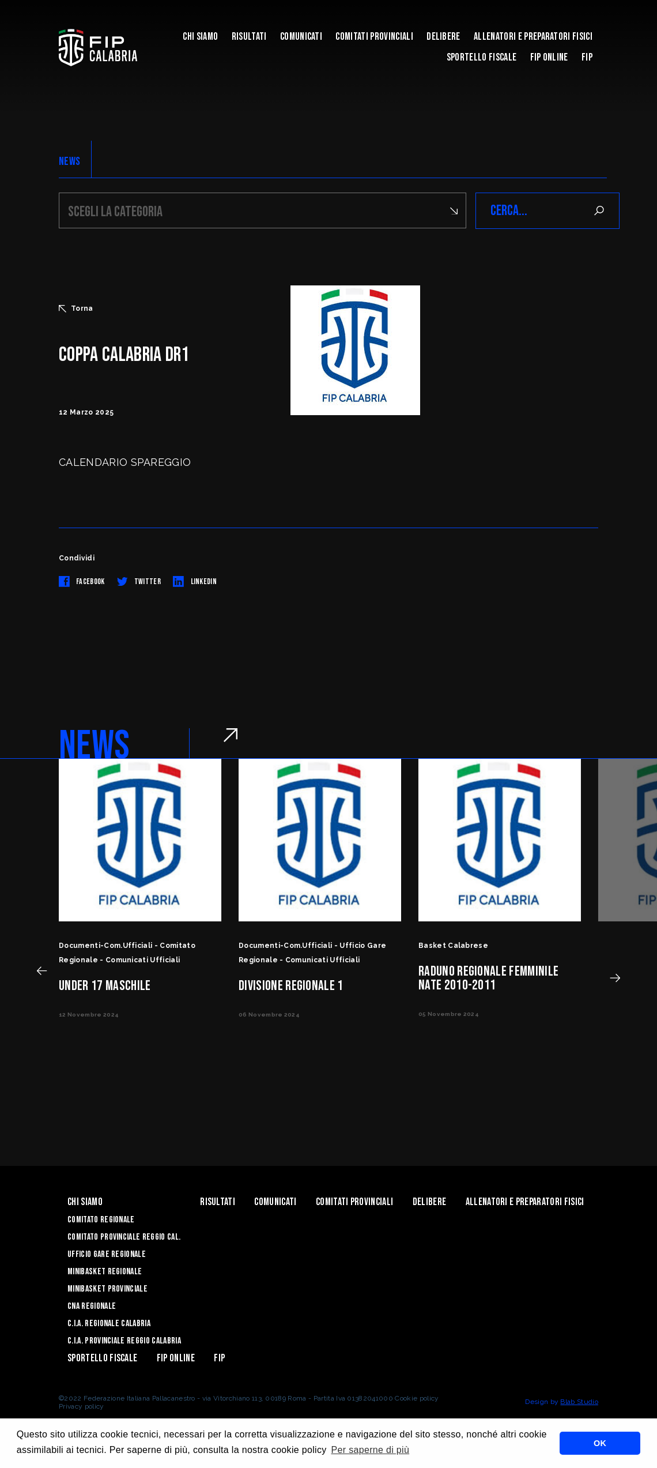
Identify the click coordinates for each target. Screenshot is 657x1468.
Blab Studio (579, 1402)
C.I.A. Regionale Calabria (108, 1323)
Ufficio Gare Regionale (106, 1254)
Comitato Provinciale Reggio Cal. (123, 1237)
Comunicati (301, 37)
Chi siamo (200, 37)
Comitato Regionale (101, 1219)
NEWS (69, 161)
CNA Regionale (91, 1306)
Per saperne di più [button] (370, 1450)
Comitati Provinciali (374, 37)
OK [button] (600, 1443)
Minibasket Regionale (104, 1271)
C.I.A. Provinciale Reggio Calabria (124, 1340)
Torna (76, 308)
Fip (587, 57)
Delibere (443, 37)
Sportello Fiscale (481, 57)
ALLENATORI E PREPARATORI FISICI (533, 37)
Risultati (249, 37)
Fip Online (549, 57)
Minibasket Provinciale (107, 1288)
